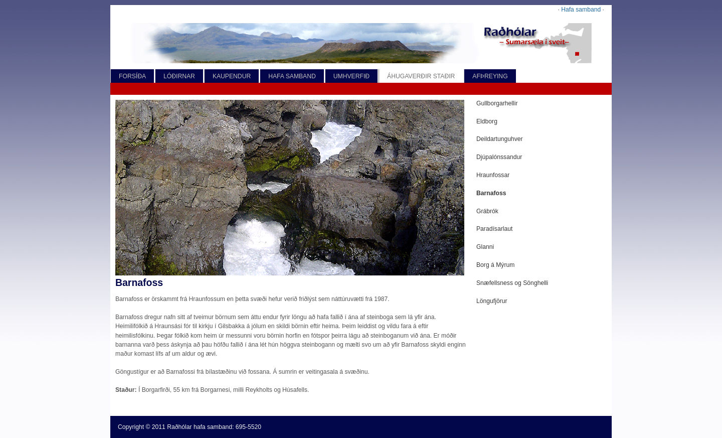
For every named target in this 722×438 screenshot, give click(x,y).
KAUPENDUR (232, 76)
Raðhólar (179, 426)
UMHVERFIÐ (351, 76)
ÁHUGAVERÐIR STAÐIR (421, 76)
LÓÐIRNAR (179, 76)
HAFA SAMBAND (292, 76)
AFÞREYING (489, 76)
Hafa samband (581, 9)
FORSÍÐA (132, 76)
